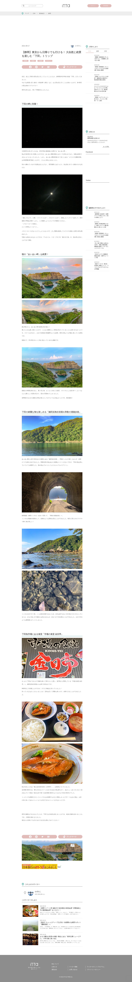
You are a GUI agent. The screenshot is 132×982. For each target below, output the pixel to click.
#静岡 (25, 61)
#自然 (40, 61)
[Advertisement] (66, 28)
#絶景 (33, 61)
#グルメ (49, 61)
